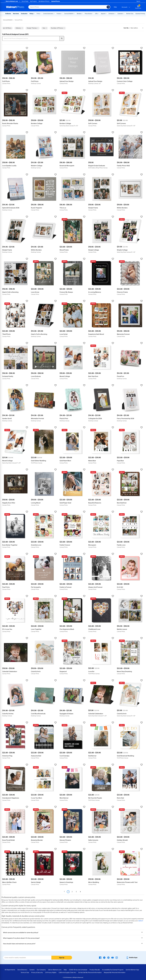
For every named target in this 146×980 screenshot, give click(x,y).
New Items (16, 13)
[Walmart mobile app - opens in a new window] (131, 957)
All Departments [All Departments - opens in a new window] (10, 970)
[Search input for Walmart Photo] (67, 7)
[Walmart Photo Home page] (15, 7)
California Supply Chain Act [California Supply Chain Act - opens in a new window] (67, 972)
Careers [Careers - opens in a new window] (32, 970)
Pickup (31, 13)
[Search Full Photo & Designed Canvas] (31, 38)
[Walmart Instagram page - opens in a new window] (116, 957)
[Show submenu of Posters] (61, 13)
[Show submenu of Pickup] (34, 13)
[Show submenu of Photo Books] (92, 13)
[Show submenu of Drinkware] (115, 13)
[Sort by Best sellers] (136, 28)
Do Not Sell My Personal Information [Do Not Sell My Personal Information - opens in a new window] (90, 972)
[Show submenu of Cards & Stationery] (54, 13)
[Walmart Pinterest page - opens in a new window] (108, 957)
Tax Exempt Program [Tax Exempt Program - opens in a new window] (116, 970)
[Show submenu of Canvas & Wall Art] (74, 13)
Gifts (96, 13)
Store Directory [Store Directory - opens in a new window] (22, 970)
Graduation (24, 13)
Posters (59, 13)
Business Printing (140, 13)
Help (115, 7)
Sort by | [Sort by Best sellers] (126, 28)
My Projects (33, 1)
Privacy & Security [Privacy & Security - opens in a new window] (37, 972)
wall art (140, 921)
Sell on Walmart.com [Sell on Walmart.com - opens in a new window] (54, 970)
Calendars (120, 13)
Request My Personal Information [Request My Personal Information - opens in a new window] (114, 972)
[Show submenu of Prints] (40, 13)
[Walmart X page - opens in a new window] (104, 957)
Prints (38, 13)
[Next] (80, 891)
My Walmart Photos (44, 1)
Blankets (79, 13)
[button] (15, 48)
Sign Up (61, 957)
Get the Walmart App (132, 970)
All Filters (7, 28)
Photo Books (88, 13)
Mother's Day (129, 13)
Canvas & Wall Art (69, 13)
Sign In (138, 1)
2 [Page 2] (72, 892)
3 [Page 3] (76, 892)
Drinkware (111, 13)
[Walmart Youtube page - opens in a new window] (112, 957)
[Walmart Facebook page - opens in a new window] (100, 957)
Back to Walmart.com (11, 1)
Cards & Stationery (48, 13)
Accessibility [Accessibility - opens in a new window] (106, 970)
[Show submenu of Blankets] (82, 13)
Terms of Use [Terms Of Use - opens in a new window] (25, 972)
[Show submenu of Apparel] (106, 13)
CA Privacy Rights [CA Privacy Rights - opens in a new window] (50, 972)
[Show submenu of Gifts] (98, 13)
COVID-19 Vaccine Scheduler (78, 970)
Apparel (103, 13)
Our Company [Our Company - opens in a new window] (41, 970)
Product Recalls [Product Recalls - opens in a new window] (95, 970)
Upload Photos (55, 1)
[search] (62, 38)
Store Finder (25, 1)
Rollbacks (8, 13)
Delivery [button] (19, 28)
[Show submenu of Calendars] (123, 13)
